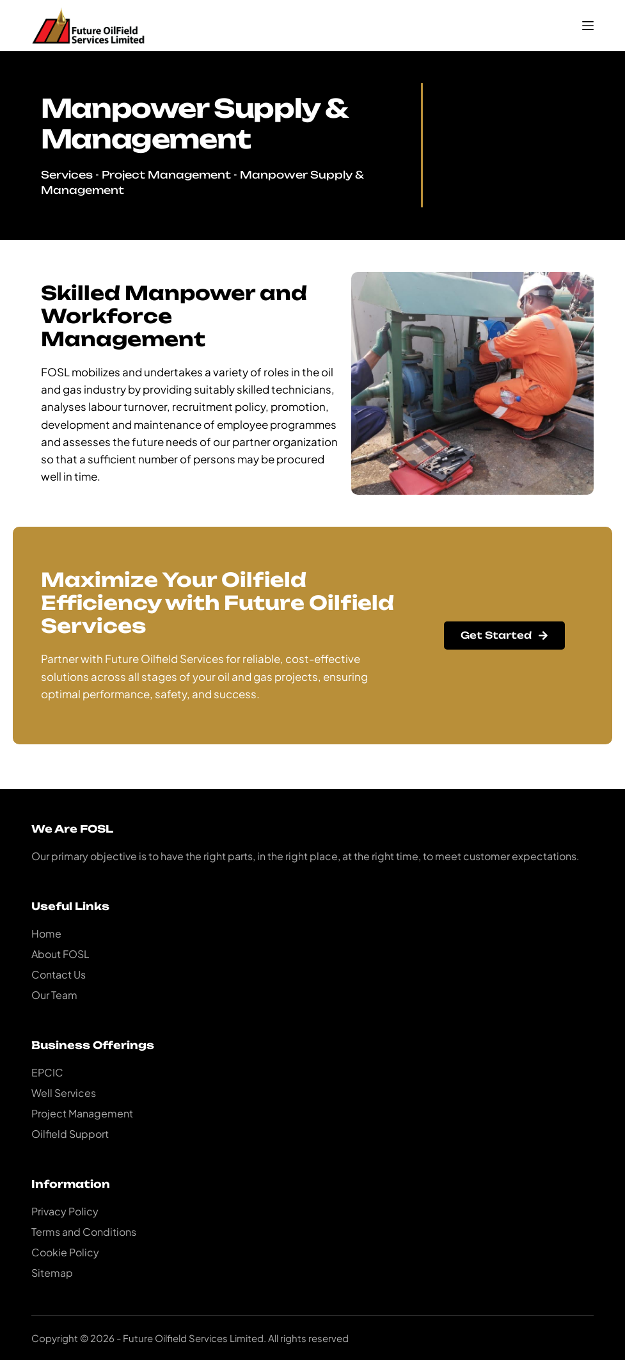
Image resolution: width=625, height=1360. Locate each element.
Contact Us (58, 974)
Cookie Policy (65, 1252)
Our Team (54, 995)
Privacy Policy (65, 1211)
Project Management (166, 174)
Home (46, 933)
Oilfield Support (70, 1133)
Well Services (63, 1093)
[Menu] (588, 25)
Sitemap (52, 1272)
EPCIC (47, 1072)
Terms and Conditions (83, 1231)
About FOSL (60, 954)
